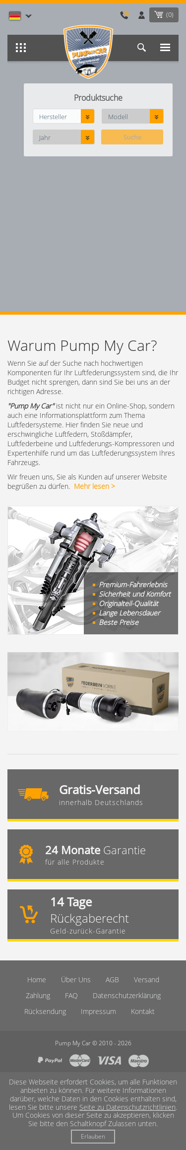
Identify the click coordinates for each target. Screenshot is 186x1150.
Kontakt (143, 1011)
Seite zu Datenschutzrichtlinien (127, 1107)
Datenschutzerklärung (127, 995)
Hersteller (53, 116)
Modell (118, 116)
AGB (112, 979)
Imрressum (98, 1011)
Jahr (45, 137)
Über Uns (76, 979)
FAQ (71, 995)
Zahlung (38, 995)
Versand (146, 979)
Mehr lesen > (94, 486)
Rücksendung (45, 1011)
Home (36, 979)
